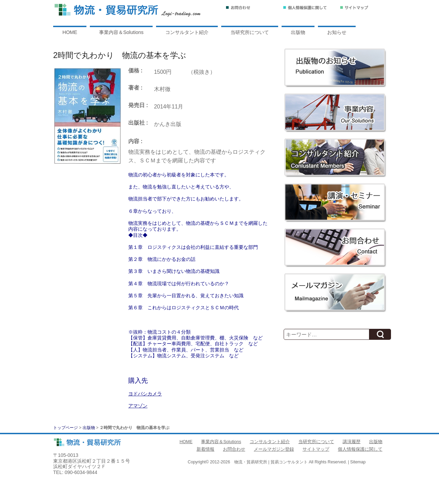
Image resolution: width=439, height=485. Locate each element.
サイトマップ (315, 449)
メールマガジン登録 (274, 449)
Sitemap (358, 462)
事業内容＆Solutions (121, 32)
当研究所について (249, 32)
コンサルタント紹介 (187, 32)
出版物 (298, 32)
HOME (69, 32)
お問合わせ (234, 449)
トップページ (65, 427)
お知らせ (336, 32)
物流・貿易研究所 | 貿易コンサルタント (271, 462)
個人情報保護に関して (360, 449)
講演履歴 (351, 441)
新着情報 (205, 449)
